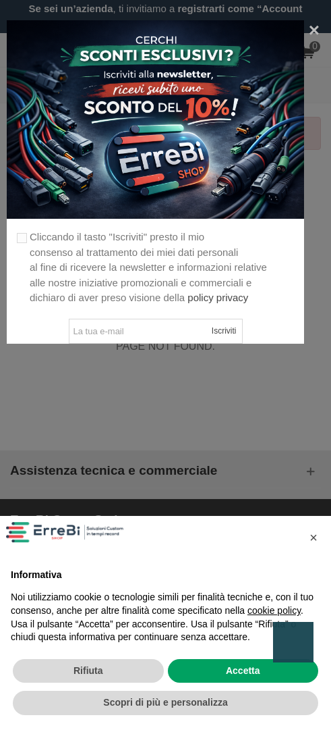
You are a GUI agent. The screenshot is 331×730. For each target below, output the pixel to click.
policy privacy (217, 297)
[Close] (314, 30)
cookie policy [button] (274, 610)
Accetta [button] (243, 670)
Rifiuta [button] (88, 670)
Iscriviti (224, 331)
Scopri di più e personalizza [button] (165, 702)
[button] (313, 537)
